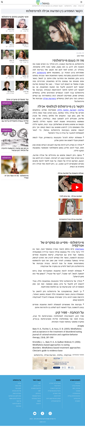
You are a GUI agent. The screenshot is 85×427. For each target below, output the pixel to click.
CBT (39, 386)
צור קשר (18, 403)
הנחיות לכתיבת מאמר (15, 401)
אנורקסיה (67, 358)
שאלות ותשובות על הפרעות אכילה (71, 176)
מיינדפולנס (41, 75)
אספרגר (78, 393)
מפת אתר (18, 409)
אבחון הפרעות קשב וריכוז (53, 401)
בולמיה (59, 358)
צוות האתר (18, 388)
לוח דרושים (57, 398)
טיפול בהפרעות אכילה (54, 393)
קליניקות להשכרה (55, 391)
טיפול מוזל (57, 388)
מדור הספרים (57, 396)
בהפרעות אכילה (49, 101)
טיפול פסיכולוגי (36, 401)
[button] (3, 3)
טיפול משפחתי (36, 398)
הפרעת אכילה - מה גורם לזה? (70, 199)
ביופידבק (38, 396)
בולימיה (81, 112)
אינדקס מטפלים (56, 403)
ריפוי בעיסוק (37, 388)
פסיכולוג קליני (76, 388)
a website (42, 426)
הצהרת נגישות (17, 396)
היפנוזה (38, 406)
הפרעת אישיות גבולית (74, 398)
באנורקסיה (79, 251)
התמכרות (77, 403)
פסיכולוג (77, 386)
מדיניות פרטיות (16, 393)
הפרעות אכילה (50, 358)
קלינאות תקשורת (36, 391)
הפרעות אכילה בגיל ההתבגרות (70, 222)
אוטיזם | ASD (76, 391)
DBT (39, 393)
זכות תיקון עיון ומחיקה (14, 398)
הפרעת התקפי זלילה (66, 112)
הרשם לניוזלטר (16, 406)
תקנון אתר (18, 391)
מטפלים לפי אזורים (55, 386)
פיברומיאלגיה (76, 396)
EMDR (39, 403)
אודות (19, 386)
